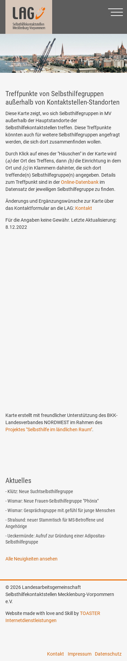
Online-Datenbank (80, 182)
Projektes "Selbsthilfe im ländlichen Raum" (48, 429)
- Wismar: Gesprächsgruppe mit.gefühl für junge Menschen (60, 510)
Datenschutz (108, 654)
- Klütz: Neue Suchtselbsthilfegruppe (39, 491)
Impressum (79, 654)
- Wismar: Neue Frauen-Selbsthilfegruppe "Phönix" (52, 501)
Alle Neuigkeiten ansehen (31, 558)
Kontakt (83, 208)
